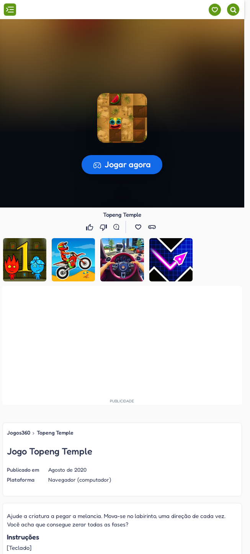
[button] (138, 227)
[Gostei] (90, 227)
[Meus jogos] (214, 9)
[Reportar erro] (118, 227)
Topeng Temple (55, 432)
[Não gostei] (104, 227)
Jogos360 (18, 432)
